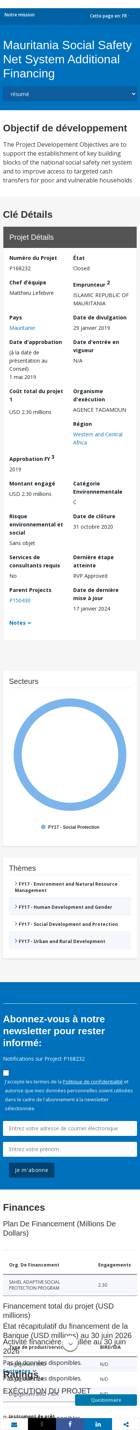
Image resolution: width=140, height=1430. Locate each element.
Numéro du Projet (33, 257)
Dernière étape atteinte (93, 561)
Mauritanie (22, 327)
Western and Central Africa (97, 438)
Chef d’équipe (27, 282)
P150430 (20, 600)
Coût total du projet (36, 395)
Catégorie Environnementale (97, 487)
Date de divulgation (100, 317)
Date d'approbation (35, 341)
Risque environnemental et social (36, 524)
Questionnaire (106, 1400)
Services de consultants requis (34, 561)
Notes (17, 622)
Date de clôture (94, 516)
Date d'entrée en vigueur (96, 346)
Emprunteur (91, 283)
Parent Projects (30, 589)
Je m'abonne (32, 1169)
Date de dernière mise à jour (96, 594)
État (79, 257)
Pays (15, 317)
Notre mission (19, 15)
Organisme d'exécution (89, 395)
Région (82, 423)
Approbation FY (32, 457)
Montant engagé (32, 483)
